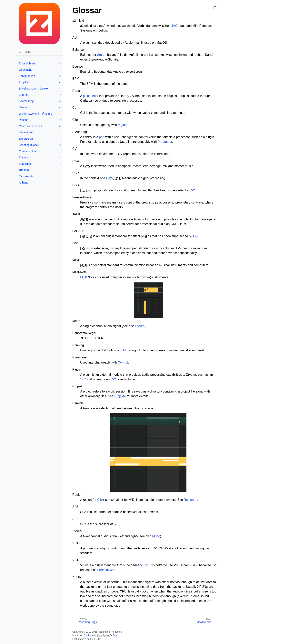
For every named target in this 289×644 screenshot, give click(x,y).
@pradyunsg (103, 635)
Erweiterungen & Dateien (34, 88)
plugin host (90, 96)
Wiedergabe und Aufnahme (35, 113)
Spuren (23, 94)
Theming (24, 157)
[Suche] (39, 52)
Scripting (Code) (29, 145)
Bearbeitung (26, 101)
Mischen (24, 107)
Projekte (24, 82)
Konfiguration (27, 76)
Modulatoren (26, 132)
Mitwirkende (26, 176)
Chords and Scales (30, 126)
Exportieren (26, 138)
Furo (115, 635)
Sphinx (87, 635)
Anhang (23, 182)
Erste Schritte (27, 63)
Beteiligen (25, 163)
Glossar (24, 170)
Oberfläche (25, 69)
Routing (23, 119)
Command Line (28, 151)
